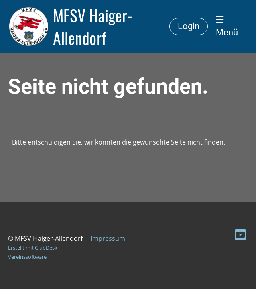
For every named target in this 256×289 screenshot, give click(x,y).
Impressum (108, 238)
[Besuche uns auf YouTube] (240, 234)
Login (188, 26)
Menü (227, 26)
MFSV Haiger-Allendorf (92, 26)
